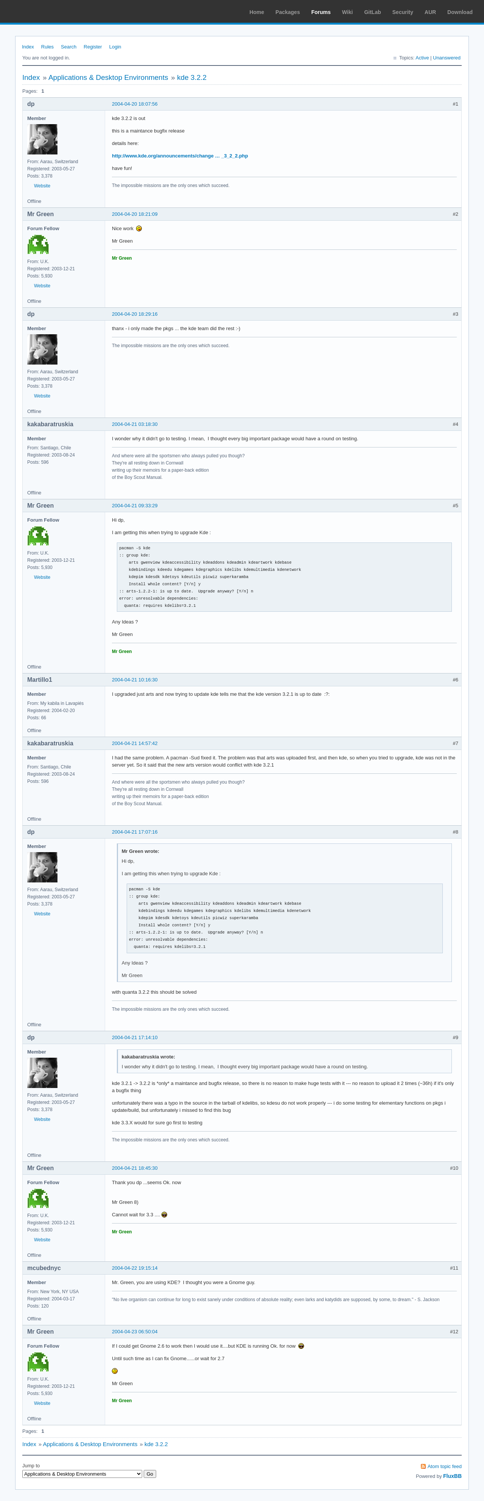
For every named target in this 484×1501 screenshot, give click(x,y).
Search (68, 47)
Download (460, 12)
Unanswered (447, 58)
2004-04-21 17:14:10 (135, 1037)
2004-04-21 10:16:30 (135, 680)
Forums (320, 12)
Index (28, 47)
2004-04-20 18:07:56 (135, 104)
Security (402, 12)
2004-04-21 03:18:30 (135, 424)
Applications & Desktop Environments (108, 77)
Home (257, 12)
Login (115, 47)
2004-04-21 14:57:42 (135, 743)
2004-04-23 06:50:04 (135, 1331)
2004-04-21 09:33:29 (135, 505)
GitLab (372, 12)
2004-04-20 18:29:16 (135, 314)
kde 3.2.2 (191, 77)
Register (93, 47)
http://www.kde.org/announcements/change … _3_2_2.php (180, 156)
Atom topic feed (445, 1466)
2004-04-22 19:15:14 (135, 1268)
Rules (47, 47)
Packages (288, 12)
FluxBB (452, 1476)
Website (42, 186)
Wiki (347, 12)
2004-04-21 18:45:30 (135, 1168)
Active (422, 58)
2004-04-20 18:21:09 (135, 214)
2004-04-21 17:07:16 (135, 832)
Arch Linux (42, 11)
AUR (430, 12)
